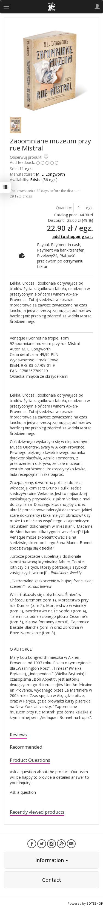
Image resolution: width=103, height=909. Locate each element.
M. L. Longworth (50, 174)
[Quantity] (78, 207)
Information (51, 860)
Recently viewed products (37, 812)
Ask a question (23, 792)
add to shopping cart (72, 236)
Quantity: (64, 207)
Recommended (26, 747)
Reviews (18, 734)
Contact (51, 879)
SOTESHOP (95, 903)
